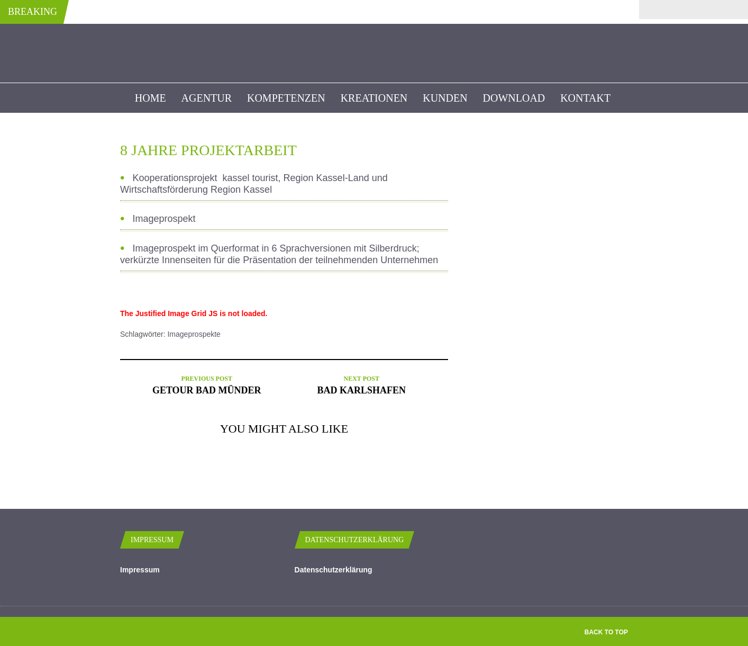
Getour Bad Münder (206, 390)
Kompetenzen (286, 98)
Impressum (140, 570)
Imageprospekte (193, 334)
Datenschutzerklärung (333, 570)
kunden (445, 98)
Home (150, 98)
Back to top (606, 632)
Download (514, 98)
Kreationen (374, 98)
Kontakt (585, 98)
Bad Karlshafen (361, 390)
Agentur (206, 98)
